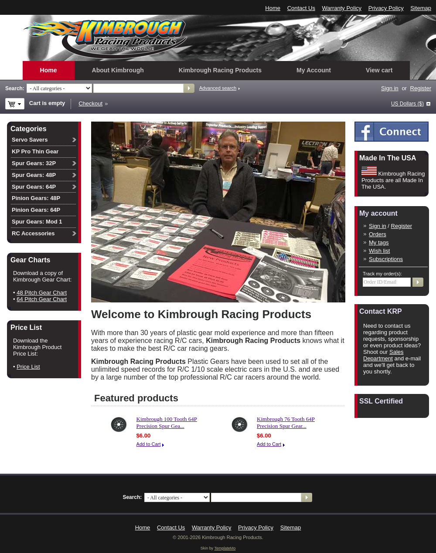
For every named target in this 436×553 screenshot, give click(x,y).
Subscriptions (386, 259)
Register (420, 88)
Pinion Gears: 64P (36, 210)
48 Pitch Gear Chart (42, 292)
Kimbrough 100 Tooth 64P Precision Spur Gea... (166, 422)
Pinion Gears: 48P (36, 198)
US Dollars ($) (407, 104)
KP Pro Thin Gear (35, 151)
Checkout (90, 103)
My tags (379, 242)
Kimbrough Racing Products (220, 70)
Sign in (390, 88)
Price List (28, 366)
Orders (377, 234)
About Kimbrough (118, 70)
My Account (313, 70)
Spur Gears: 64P (34, 186)
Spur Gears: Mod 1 (37, 221)
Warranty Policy (342, 8)
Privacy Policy (386, 8)
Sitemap (420, 8)
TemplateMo (224, 548)
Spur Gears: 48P (34, 175)
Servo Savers (30, 139)
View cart (379, 70)
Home (272, 8)
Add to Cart (148, 444)
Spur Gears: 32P (34, 163)
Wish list (379, 251)
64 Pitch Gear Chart (42, 299)
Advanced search (217, 88)
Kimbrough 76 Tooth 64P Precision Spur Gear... (286, 422)
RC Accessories (33, 233)
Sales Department (383, 355)
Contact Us (301, 8)
